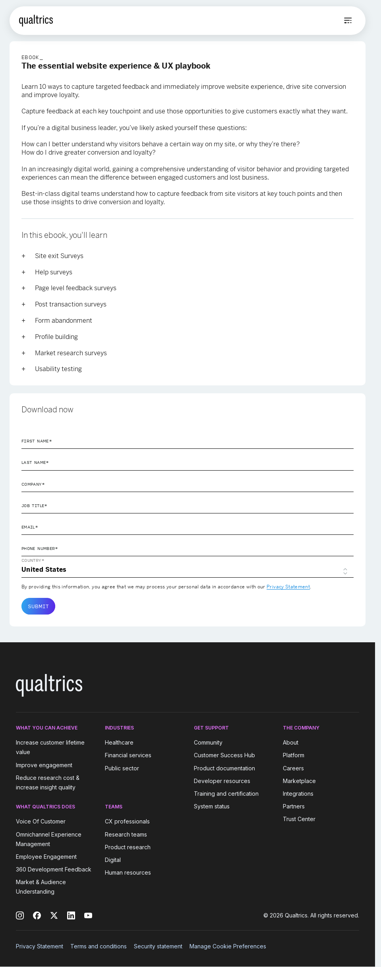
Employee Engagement (46, 856)
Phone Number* (39, 548)
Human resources (128, 872)
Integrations (298, 793)
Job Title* (34, 505)
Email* (29, 527)
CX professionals (127, 821)
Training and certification (226, 793)
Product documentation (224, 768)
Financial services (128, 755)
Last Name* (35, 462)
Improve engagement (44, 765)
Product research (128, 847)
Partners (294, 806)
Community (208, 742)
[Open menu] (348, 21)
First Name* (36, 441)
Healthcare (119, 742)
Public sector (122, 768)
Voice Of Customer (41, 821)
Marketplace (299, 780)
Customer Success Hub (224, 755)
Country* (32, 560)
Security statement (158, 946)
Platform (293, 755)
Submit (38, 606)
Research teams (126, 834)
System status (212, 806)
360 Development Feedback (53, 869)
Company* (33, 484)
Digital (113, 859)
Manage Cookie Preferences (228, 946)
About (290, 742)
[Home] (36, 21)
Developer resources (222, 780)
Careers (293, 768)
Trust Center (299, 819)
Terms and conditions (98, 946)
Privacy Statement (288, 587)
